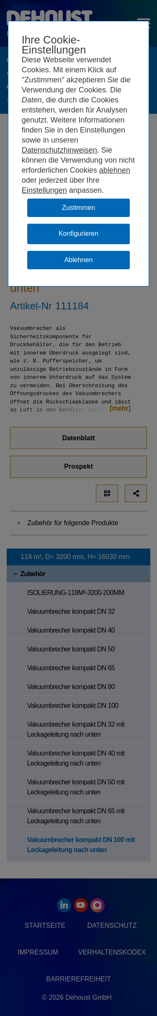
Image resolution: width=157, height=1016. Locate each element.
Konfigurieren (78, 233)
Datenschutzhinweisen (59, 150)
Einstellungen (44, 190)
